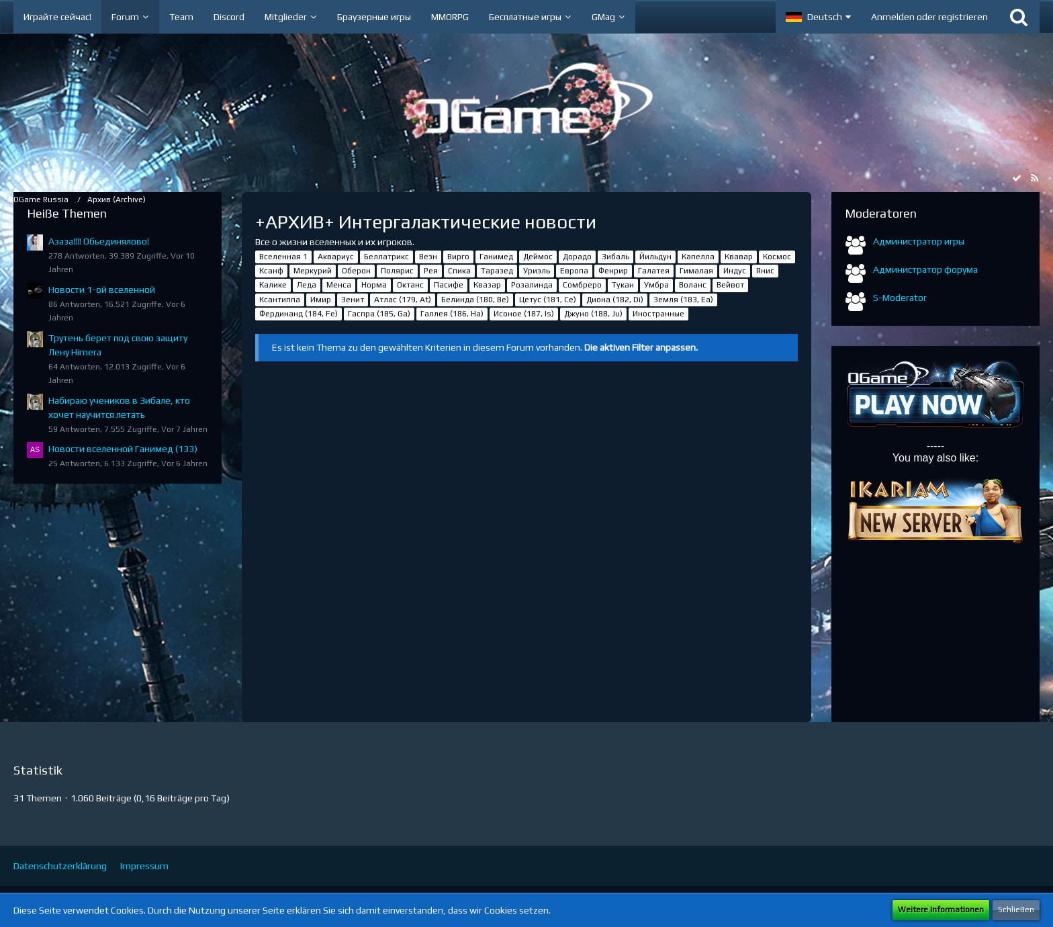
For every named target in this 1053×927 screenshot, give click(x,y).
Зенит (352, 299)
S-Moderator (900, 297)
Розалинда (532, 285)
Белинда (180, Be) (475, 299)
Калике (273, 285)
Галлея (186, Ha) (452, 313)
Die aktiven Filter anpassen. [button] (641, 347)
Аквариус (336, 256)
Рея (431, 270)
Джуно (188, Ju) (593, 313)
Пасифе (448, 285)
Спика (459, 270)
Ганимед (496, 256)
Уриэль (536, 270)
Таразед (497, 270)
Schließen (1016, 909)
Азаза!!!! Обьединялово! (98, 241)
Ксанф (271, 270)
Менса (338, 285)
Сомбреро (582, 285)
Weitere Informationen (941, 909)
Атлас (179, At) (402, 299)
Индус (734, 270)
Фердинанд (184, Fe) (298, 313)
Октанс (410, 285)
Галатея (654, 270)
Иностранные (658, 313)
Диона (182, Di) (614, 299)
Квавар (739, 256)
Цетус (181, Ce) (547, 299)
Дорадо (577, 256)
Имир (320, 299)
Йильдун (655, 256)
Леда (306, 285)
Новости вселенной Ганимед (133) (122, 448)
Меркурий (312, 270)
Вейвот (730, 285)
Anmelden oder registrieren (929, 16)
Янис (765, 270)
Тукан (623, 285)
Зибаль (615, 256)
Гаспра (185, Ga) (379, 313)
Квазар (487, 285)
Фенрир (613, 270)
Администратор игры (918, 241)
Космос (777, 256)
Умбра (656, 285)
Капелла (698, 256)
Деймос (538, 256)
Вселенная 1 (283, 256)
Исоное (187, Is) (524, 313)
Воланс (692, 285)
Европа (574, 270)
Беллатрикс (386, 256)
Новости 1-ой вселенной (101, 289)
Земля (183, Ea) (683, 299)
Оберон (356, 270)
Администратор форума (925, 269)
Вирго (458, 256)
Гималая (696, 270)
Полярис (397, 270)
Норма (374, 285)
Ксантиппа (279, 299)
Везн (428, 256)
